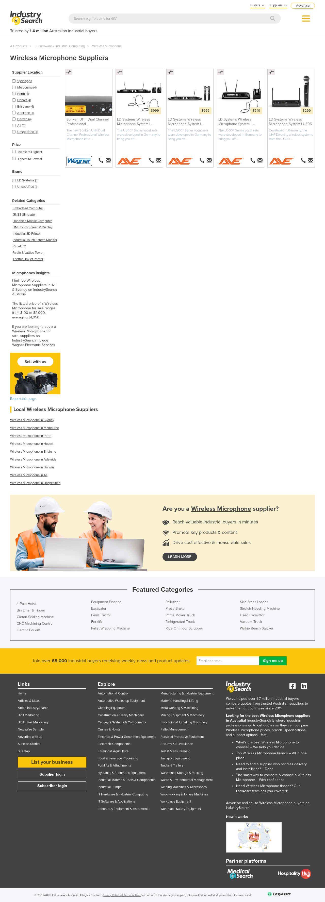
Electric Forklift (28, 630)
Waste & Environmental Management (186, 780)
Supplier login (52, 774)
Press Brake (175, 608)
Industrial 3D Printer (27, 234)
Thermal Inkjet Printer (28, 259)
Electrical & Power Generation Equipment (127, 737)
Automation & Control (113, 693)
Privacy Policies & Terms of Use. (122, 895)
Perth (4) (23, 94)
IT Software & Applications (116, 801)
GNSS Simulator (24, 215)
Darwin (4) (24, 119)
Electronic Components (114, 744)
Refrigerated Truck (180, 622)
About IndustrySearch (33, 708)
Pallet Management (174, 729)
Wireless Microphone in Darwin (32, 467)
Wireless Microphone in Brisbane (33, 452)
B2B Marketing (28, 715)
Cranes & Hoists (109, 729)
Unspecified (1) (27, 187)
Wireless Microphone (107, 46)
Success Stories (29, 744)
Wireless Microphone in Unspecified (35, 483)
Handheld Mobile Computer (32, 221)
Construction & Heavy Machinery (121, 715)
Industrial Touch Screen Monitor (35, 240)
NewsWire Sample (31, 729)
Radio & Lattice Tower (28, 253)
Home (22, 693)
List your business (52, 762)
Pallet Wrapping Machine (110, 628)
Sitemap (24, 751)
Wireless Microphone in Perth (30, 436)
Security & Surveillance (176, 744)
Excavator (98, 608)
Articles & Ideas (29, 701)
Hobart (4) (24, 100)
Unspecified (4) (27, 132)
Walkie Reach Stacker (256, 628)
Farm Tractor (101, 615)
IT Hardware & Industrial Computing (60, 46)
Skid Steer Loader (254, 602)
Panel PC (19, 246)
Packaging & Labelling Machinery (183, 722)
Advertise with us (30, 737)
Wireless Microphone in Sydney (32, 420)
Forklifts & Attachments (114, 765)
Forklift (96, 622)
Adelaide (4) (25, 113)
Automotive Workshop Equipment (121, 701)
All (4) (21, 126)
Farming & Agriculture (113, 751)
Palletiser (173, 602)
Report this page (23, 399)
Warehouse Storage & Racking (181, 773)
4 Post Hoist (26, 604)
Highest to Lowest (27, 159)
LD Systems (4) (27, 180)
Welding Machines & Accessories (183, 787)
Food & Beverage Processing (118, 758)
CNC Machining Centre (35, 623)
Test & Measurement (175, 751)
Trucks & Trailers (171, 765)
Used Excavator (252, 615)
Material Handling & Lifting (179, 701)
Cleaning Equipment (112, 708)
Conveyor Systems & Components (122, 722)
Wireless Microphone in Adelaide (33, 459)
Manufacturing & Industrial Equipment (187, 693)
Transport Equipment (175, 758)
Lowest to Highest (27, 152)
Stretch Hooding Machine (260, 608)
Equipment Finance (106, 602)
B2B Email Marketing (33, 722)
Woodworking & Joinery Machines (184, 794)
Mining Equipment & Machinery (182, 715)
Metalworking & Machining (179, 708)
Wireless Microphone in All (28, 475)
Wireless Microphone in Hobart (31, 444)
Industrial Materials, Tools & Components (126, 780)
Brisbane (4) (25, 107)
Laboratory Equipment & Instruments (123, 809)
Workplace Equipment (175, 801)
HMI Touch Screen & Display (32, 227)
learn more (179, 556)
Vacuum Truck (251, 622)
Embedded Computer (28, 208)
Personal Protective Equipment (182, 737)
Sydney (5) (24, 81)
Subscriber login (52, 785)
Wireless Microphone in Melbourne (34, 428)
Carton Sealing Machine (35, 617)
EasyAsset (243, 791)
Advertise (303, 6)
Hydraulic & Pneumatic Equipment (122, 773)
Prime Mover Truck (180, 615)
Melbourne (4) (27, 88)
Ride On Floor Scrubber (184, 628)
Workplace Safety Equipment (180, 809)
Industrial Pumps (109, 787)
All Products (18, 46)
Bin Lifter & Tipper (31, 610)
